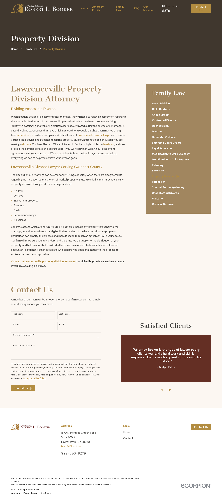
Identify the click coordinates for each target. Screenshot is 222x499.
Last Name (64, 314)
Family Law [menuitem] (120, 8)
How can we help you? (24, 345)
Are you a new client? (24, 335)
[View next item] (174, 389)
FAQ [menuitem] (136, 8)
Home (126, 432)
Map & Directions (71, 446)
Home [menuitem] (84, 8)
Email (61, 324)
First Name (18, 314)
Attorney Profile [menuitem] (98, 8)
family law (108, 144)
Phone (16, 324)
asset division (25, 135)
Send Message (23, 388)
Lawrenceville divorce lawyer (94, 135)
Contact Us (201, 8)
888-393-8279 (73, 453)
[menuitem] (178, 104)
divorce (26, 144)
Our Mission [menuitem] (148, 8)
